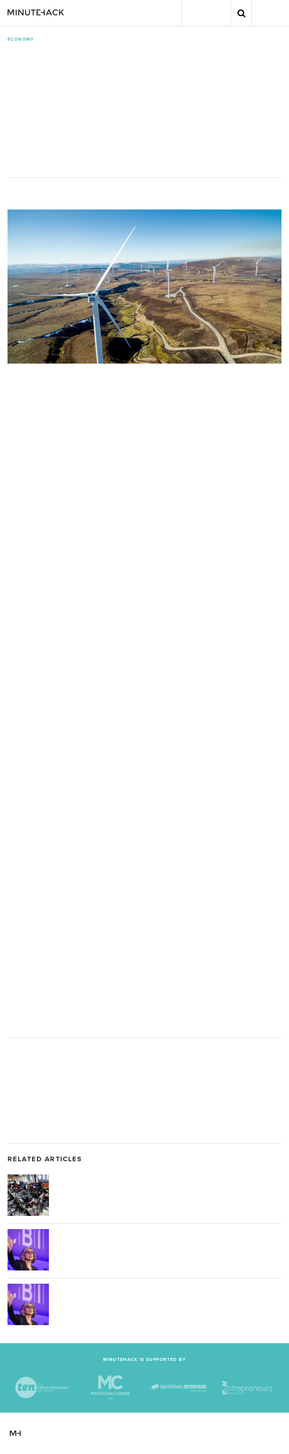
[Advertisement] (144, 1090)
